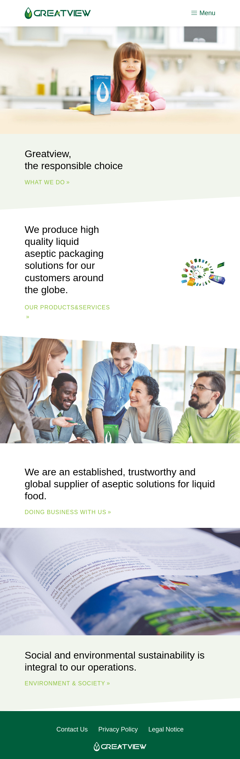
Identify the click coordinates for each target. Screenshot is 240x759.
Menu (203, 13)
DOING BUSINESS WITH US (65, 512)
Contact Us (72, 729)
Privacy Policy (118, 729)
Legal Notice (166, 729)
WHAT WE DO (45, 182)
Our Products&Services (67, 307)
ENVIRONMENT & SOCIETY (65, 683)
